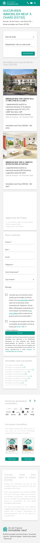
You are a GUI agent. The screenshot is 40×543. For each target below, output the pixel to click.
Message (8, 287)
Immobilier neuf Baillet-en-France (17, 372)
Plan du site (8, 539)
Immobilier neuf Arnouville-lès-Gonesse (19, 369)
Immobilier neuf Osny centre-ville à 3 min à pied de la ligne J (20, 100)
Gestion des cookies (29, 536)
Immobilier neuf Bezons (14, 383)
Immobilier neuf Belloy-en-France (17, 378)
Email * (7, 257)
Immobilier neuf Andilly (14, 365)
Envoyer (20, 333)
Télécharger (12, 459)
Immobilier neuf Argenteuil (15, 367)
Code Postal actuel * (12, 272)
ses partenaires (23, 300)
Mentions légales (16, 536)
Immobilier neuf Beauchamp (16, 374)
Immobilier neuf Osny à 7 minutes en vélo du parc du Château (19, 163)
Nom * (7, 249)
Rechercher (28, 53)
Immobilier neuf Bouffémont (16, 385)
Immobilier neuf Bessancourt (16, 381)
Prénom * (8, 242)
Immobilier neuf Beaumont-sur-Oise (18, 376)
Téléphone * (9, 264)
